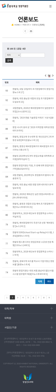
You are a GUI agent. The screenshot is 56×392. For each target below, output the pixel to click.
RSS (49, 281)
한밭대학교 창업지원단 (15, 5)
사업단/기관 (28, 327)
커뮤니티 (26, 25)
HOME (17, 25)
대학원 (28, 318)
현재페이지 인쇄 (31, 31)
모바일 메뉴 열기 (50, 6)
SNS (25, 31)
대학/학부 (28, 308)
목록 (39, 281)
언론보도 (35, 25)
